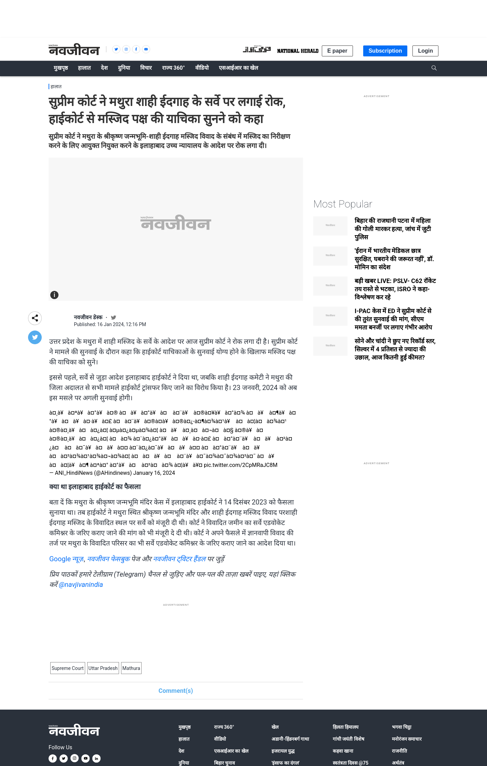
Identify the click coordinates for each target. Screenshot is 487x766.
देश (181, 751)
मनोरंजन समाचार (407, 739)
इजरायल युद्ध (283, 751)
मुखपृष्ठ (184, 727)
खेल (275, 727)
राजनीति (399, 751)
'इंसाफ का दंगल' (285, 763)
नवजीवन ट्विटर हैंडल (179, 559)
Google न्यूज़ (66, 559)
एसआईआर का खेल (231, 751)
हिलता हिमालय (345, 727)
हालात (56, 86)
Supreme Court (68, 668)
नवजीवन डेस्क (88, 317)
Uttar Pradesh (103, 668)
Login (425, 51)
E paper (337, 51)
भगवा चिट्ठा (401, 727)
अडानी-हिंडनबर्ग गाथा (290, 739)
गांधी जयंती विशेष (348, 739)
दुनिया (184, 763)
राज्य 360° (224, 727)
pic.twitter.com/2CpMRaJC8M (241, 465)
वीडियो (220, 739)
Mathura (131, 668)
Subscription (385, 51)
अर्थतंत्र (398, 763)
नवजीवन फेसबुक (108, 559)
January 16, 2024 (154, 473)
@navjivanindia (81, 584)
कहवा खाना (343, 751)
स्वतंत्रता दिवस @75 (351, 763)
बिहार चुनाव (224, 763)
